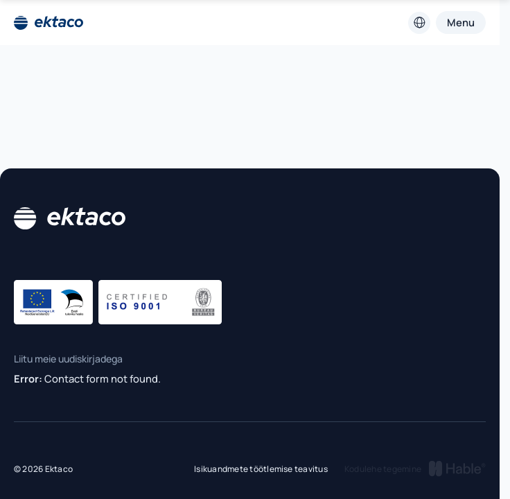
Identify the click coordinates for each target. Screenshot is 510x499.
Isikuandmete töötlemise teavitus (261, 469)
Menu (461, 22)
